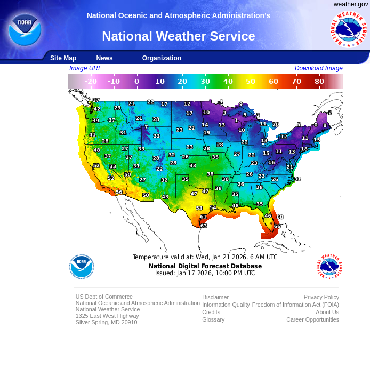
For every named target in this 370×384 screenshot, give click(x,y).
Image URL (85, 68)
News (104, 58)
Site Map (63, 58)
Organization (161, 58)
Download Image (319, 68)
